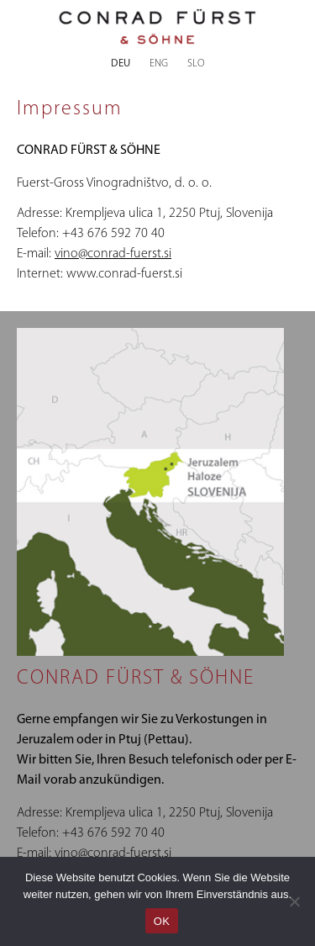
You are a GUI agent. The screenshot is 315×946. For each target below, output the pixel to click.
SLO (196, 63)
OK (162, 921)
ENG (159, 63)
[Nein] (294, 901)
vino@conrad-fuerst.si (113, 254)
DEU (120, 63)
